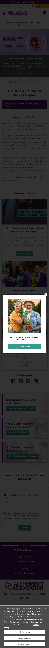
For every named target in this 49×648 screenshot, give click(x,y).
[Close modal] (45, 294)
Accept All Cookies (24, 644)
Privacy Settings (24, 632)
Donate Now (24, 346)
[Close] (46, 608)
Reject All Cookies (24, 638)
